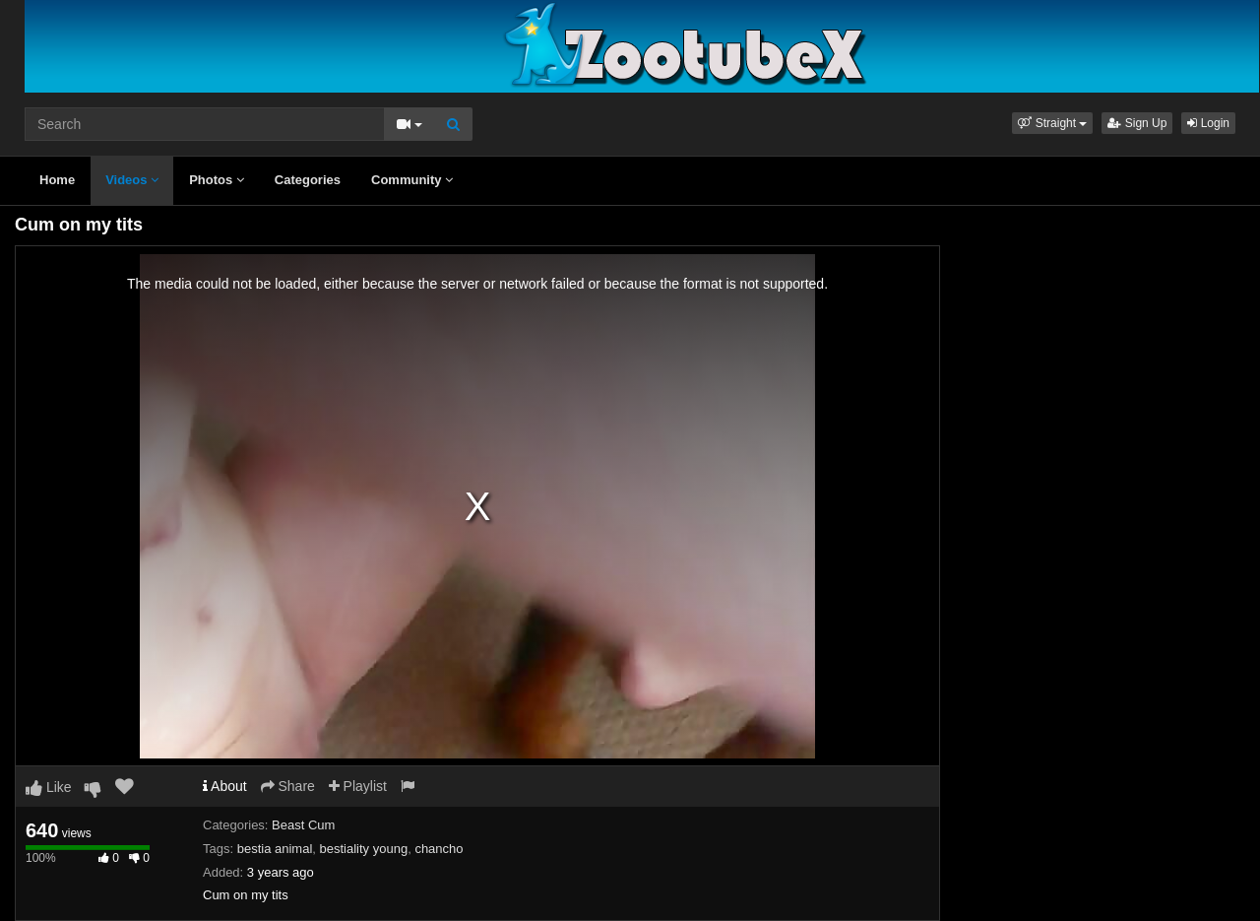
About (225, 786)
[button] (1052, 123)
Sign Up (1136, 123)
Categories (308, 179)
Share (288, 786)
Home (57, 179)
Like (49, 787)
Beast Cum (303, 825)
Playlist (358, 786)
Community (412, 179)
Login (1208, 123)
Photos (216, 179)
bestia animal (275, 848)
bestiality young (364, 848)
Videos (131, 179)
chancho (438, 848)
